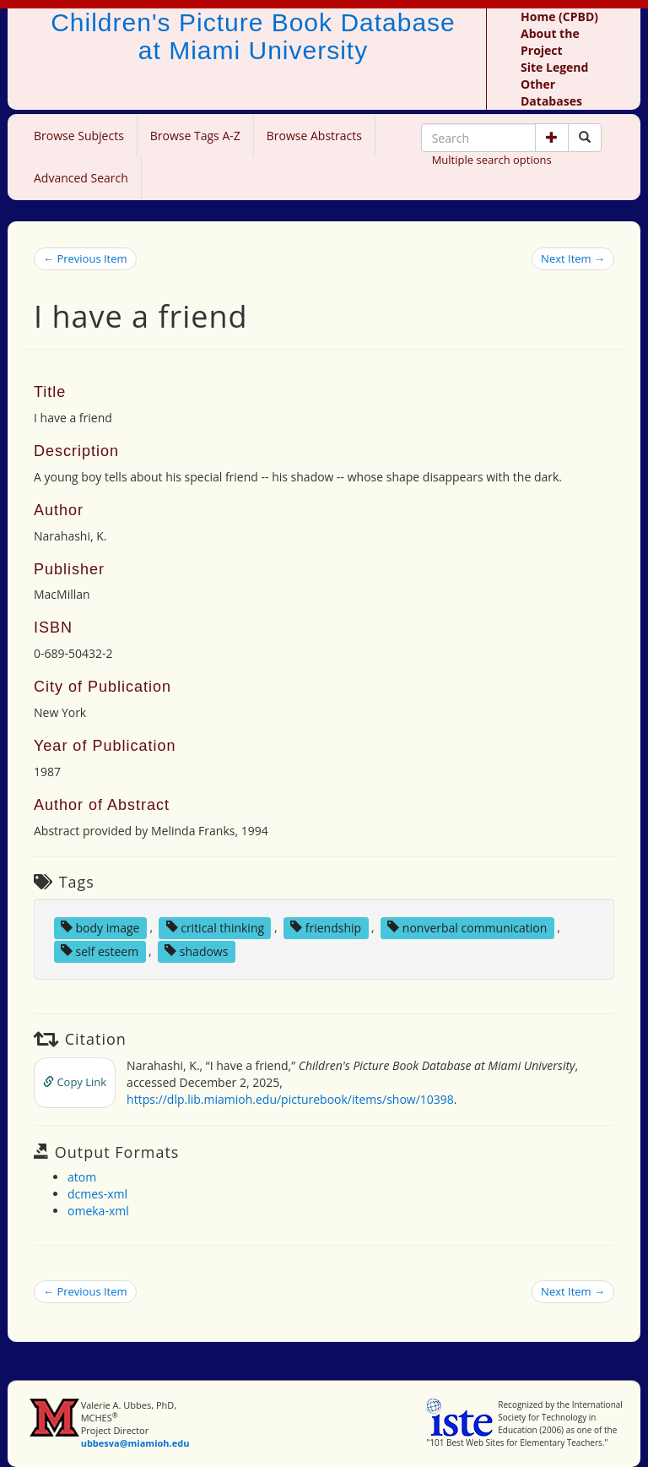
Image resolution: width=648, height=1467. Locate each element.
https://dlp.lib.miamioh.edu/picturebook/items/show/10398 (290, 1099)
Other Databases (551, 92)
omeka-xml (98, 1211)
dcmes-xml (97, 1194)
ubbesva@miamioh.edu (135, 1443)
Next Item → (573, 258)
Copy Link (74, 1081)
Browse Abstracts (314, 136)
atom (82, 1177)
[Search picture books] (585, 137)
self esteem (99, 951)
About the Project (550, 41)
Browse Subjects (79, 136)
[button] (552, 137)
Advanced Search (81, 178)
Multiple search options (492, 159)
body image (100, 927)
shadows (196, 951)
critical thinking (215, 927)
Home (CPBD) (559, 16)
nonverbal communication (467, 927)
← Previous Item (85, 258)
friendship (325, 927)
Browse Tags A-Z (195, 136)
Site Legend (554, 67)
